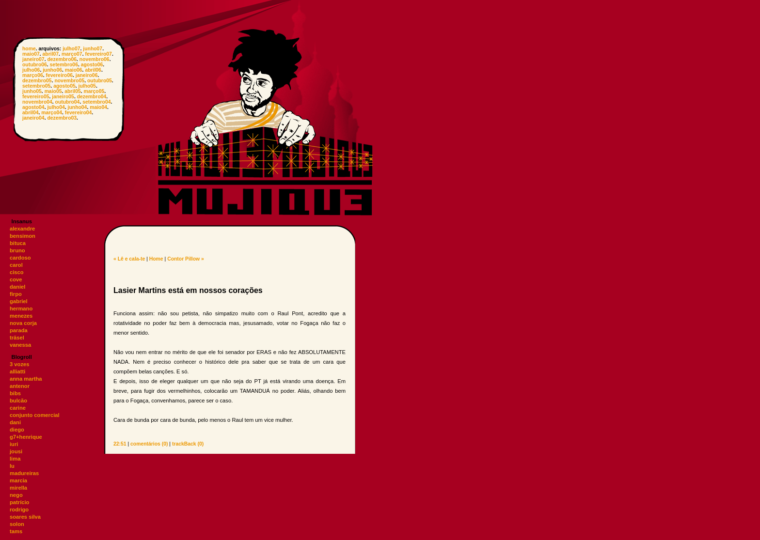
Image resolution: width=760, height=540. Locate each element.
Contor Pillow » (185, 259)
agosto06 (92, 64)
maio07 (31, 54)
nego (16, 495)
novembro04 (37, 102)
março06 (32, 75)
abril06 (93, 70)
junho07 (92, 48)
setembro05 (36, 86)
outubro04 (67, 102)
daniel (17, 287)
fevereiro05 (35, 96)
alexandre (22, 228)
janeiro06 (87, 75)
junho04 (77, 107)
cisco (17, 272)
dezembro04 (92, 96)
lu (12, 466)
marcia (18, 480)
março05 (94, 91)
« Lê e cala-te (129, 259)
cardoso (20, 258)
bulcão (18, 400)
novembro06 (94, 59)
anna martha (26, 379)
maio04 (98, 107)
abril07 (51, 54)
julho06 (31, 70)
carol (16, 265)
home (29, 48)
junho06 (52, 70)
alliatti (17, 371)
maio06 (73, 70)
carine (18, 408)
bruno (17, 250)
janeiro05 (63, 96)
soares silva (25, 517)
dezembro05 (37, 80)
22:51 (120, 444)
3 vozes (19, 364)
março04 (51, 112)
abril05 (72, 91)
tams (16, 531)
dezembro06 (62, 59)
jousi (16, 451)
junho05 (32, 91)
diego (17, 429)
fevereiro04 (78, 112)
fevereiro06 (59, 75)
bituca (18, 243)
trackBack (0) (188, 444)
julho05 (87, 86)
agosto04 (33, 107)
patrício (19, 502)
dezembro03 (62, 118)
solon (17, 524)
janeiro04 (33, 118)
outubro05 (99, 80)
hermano (21, 308)
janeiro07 (33, 59)
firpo (16, 294)
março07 (72, 54)
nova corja (23, 323)
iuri (14, 444)
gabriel (19, 301)
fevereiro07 (98, 54)
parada (19, 330)
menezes (21, 316)
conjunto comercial (35, 415)
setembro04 (96, 102)
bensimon (22, 236)
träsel (17, 337)
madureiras (24, 473)
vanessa (20, 345)
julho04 (55, 107)
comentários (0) (149, 444)
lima (15, 459)
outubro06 (34, 64)
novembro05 (69, 80)
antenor (20, 386)
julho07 (71, 48)
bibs (15, 393)
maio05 (53, 91)
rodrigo (19, 509)
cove (16, 279)
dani (15, 422)
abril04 (30, 112)
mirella (18, 488)
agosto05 (64, 86)
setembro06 (64, 64)
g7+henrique (26, 437)
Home (156, 259)
